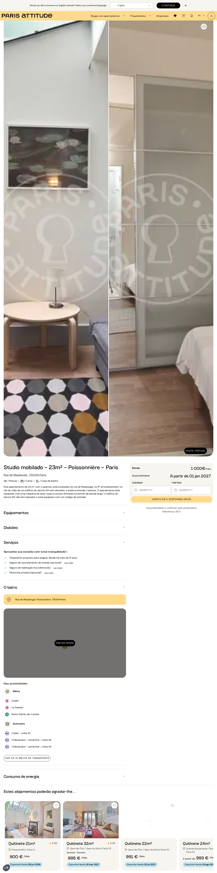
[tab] (108, 15)
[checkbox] (204, 27)
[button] (6, 867)
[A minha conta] (211, 16)
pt (201, 15)
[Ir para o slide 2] (33, 832)
